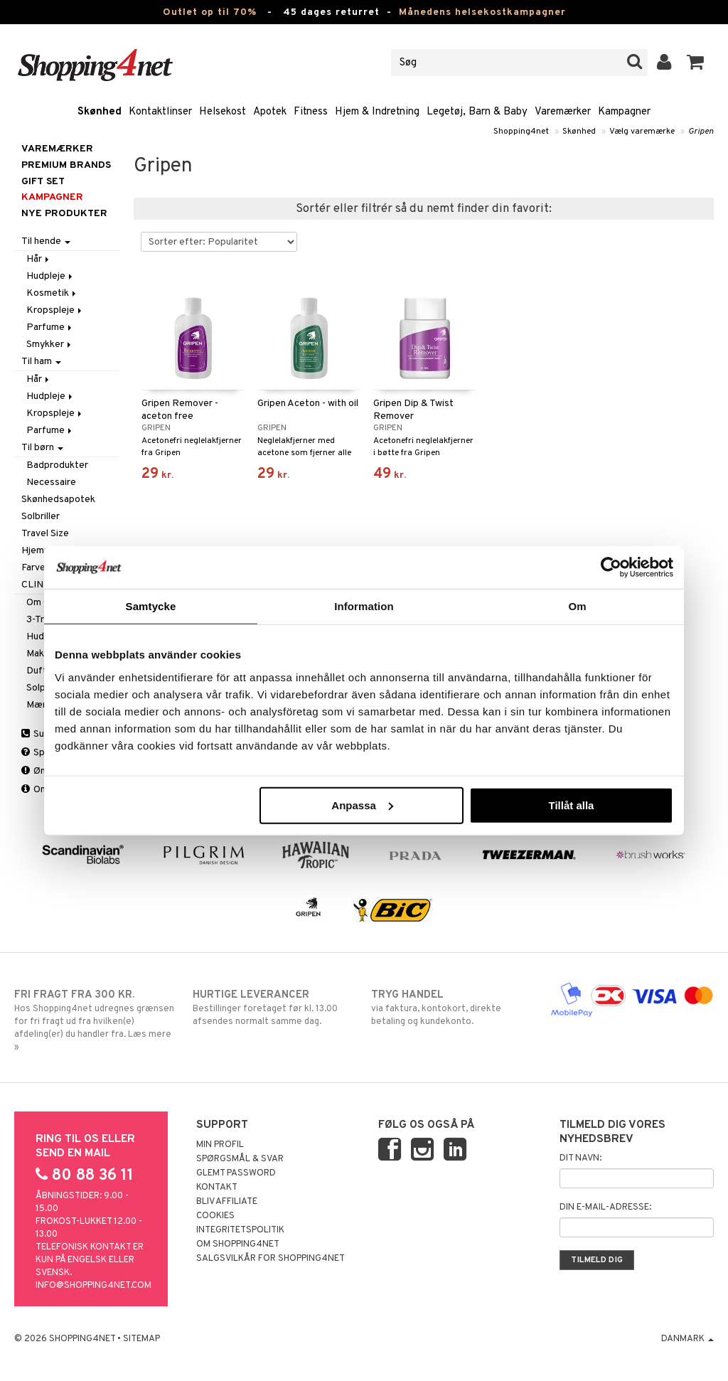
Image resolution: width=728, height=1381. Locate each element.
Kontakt (216, 1187)
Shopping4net (521, 131)
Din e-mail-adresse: (605, 1207)
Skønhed (99, 112)
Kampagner (624, 112)
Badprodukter (57, 465)
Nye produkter (64, 214)
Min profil (220, 1145)
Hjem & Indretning (377, 112)
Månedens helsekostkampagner (482, 12)
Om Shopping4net (237, 1244)
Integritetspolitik (240, 1230)
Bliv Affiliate (226, 1201)
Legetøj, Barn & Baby (477, 112)
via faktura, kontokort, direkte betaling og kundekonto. (453, 1008)
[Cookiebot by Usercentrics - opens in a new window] (611, 567)
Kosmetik (52, 293)
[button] (695, 62)
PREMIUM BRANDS (66, 165)
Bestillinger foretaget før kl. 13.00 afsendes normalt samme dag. (274, 1008)
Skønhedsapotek (58, 500)
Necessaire (51, 482)
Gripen (701, 131)
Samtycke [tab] (151, 606)
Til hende (45, 241)
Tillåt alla (571, 805)
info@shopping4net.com (93, 1285)
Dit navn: (580, 1158)
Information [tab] (364, 606)
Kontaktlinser (160, 112)
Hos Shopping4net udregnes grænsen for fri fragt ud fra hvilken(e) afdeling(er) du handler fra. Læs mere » (96, 1020)
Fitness (311, 112)
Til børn (42, 448)
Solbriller (40, 517)
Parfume (50, 327)
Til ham (41, 362)
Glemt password (236, 1173)
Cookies (215, 1216)
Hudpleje (50, 276)
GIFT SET (43, 182)
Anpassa (362, 805)
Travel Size (45, 534)
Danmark (687, 1339)
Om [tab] (577, 606)
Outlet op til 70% (210, 12)
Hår (38, 259)
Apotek (270, 112)
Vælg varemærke (642, 131)
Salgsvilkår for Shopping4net (270, 1258)
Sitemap (141, 1339)
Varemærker (563, 112)
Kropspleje (55, 310)
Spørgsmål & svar (240, 1159)
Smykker (49, 344)
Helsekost (222, 112)
